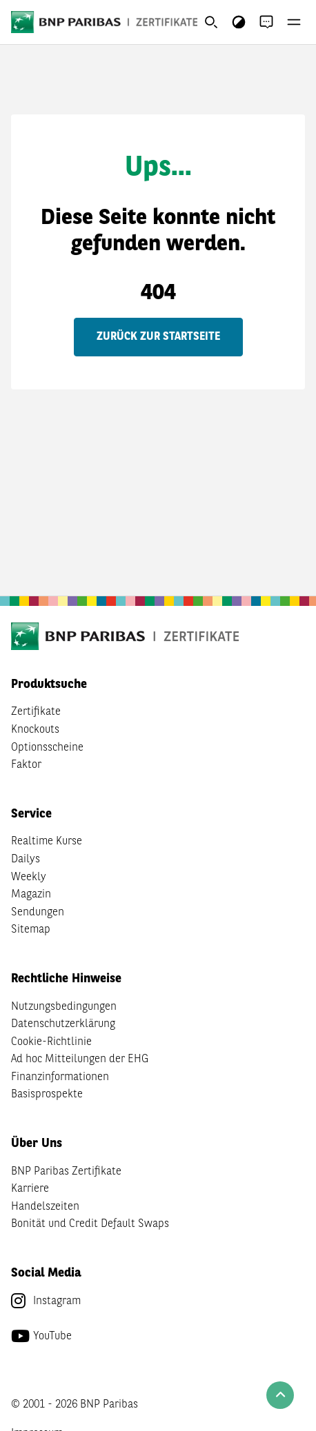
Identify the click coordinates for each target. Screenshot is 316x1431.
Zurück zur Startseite (158, 337)
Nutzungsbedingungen (64, 1007)
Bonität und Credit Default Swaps (90, 1224)
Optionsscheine (47, 747)
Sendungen (37, 912)
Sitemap (30, 929)
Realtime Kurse (46, 841)
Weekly (28, 877)
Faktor (26, 765)
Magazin (31, 894)
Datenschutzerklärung (63, 1024)
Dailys (25, 859)
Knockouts (35, 729)
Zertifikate (36, 712)
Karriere (30, 1189)
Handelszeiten (45, 1206)
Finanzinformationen (60, 1077)
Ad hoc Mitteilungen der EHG (79, 1059)
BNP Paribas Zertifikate (66, 1171)
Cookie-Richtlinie (51, 1042)
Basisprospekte (47, 1094)
